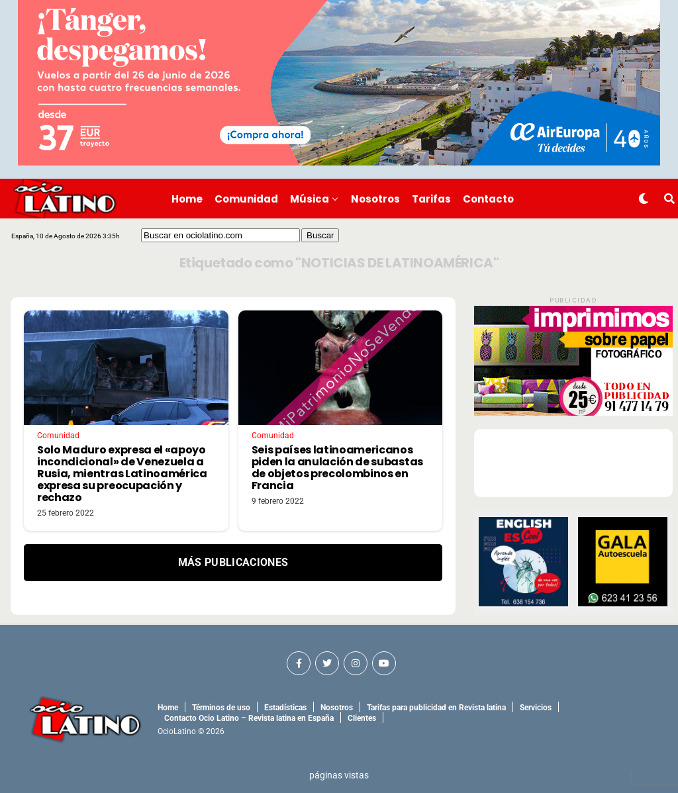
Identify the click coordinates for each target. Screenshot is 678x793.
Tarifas (431, 199)
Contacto (488, 199)
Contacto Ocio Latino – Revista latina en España (249, 718)
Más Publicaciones (233, 562)
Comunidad (246, 199)
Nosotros (375, 199)
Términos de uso (221, 707)
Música (309, 199)
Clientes (362, 718)
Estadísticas (285, 707)
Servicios (536, 707)
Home (187, 199)
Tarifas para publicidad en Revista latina (436, 707)
